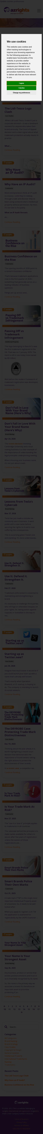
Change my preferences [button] (21, 93)
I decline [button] (21, 88)
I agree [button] (21, 83)
